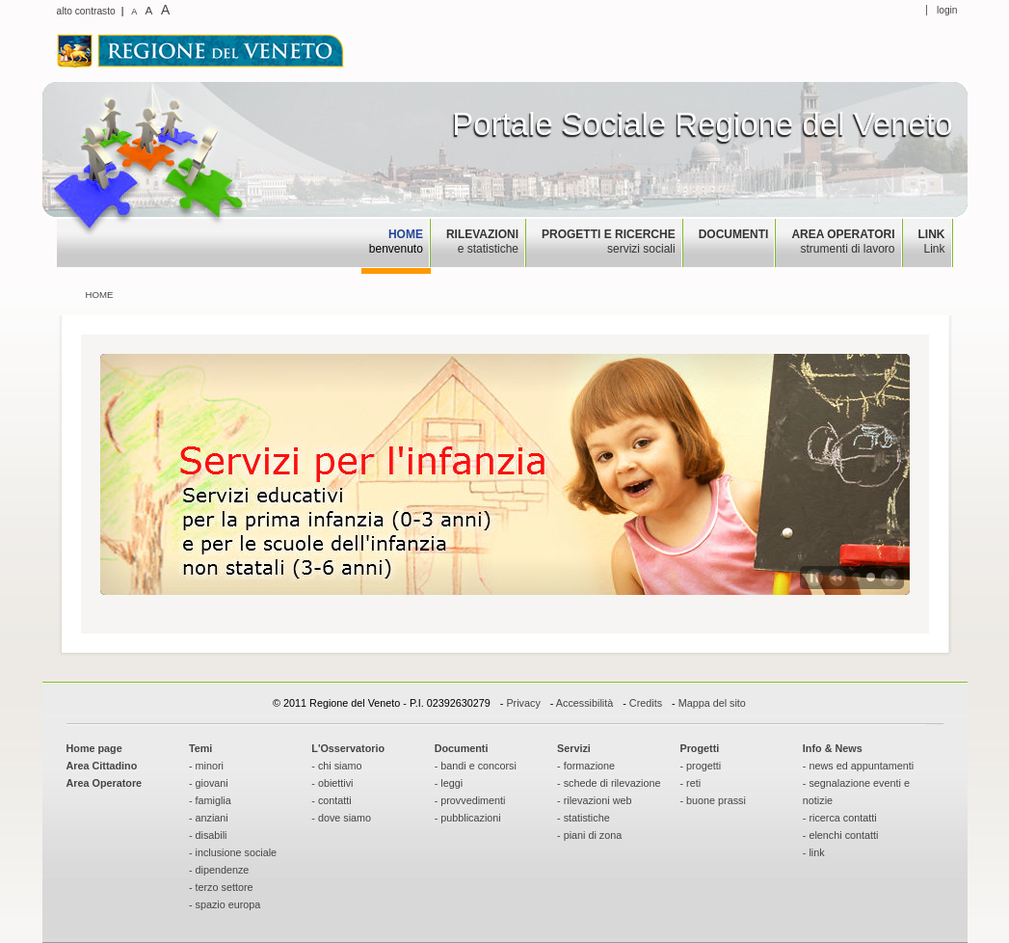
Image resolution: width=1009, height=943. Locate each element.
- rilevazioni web (594, 800)
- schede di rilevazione (608, 783)
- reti (690, 783)
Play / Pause (814, 577)
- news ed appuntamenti (858, 765)
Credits (645, 703)
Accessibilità (584, 703)
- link (814, 852)
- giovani (208, 783)
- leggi (449, 783)
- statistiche (583, 817)
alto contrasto (86, 11)
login (947, 10)
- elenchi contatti (841, 835)
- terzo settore (221, 887)
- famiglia (210, 800)
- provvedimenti (470, 800)
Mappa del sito (712, 703)
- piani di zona (589, 835)
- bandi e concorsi (476, 765)
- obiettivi (332, 783)
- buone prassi (712, 800)
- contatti (331, 800)
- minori (206, 765)
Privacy (523, 703)
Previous (837, 577)
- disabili (208, 835)
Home (100, 294)
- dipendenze (219, 870)
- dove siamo (341, 817)
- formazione (586, 765)
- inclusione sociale (233, 852)
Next (889, 577)
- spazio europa (224, 904)
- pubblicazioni (468, 817)
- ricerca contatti (840, 817)
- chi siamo (336, 765)
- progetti (700, 765)
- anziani (208, 817)
